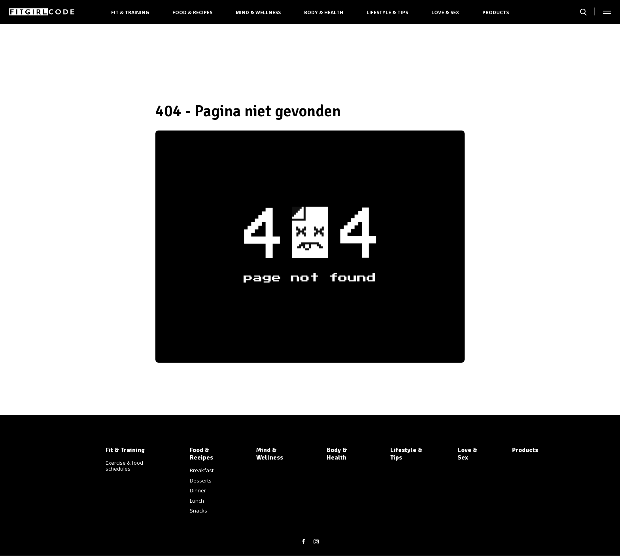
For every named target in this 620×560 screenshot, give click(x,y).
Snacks (198, 510)
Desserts (201, 480)
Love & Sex (445, 12)
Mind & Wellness (258, 12)
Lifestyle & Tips (387, 12)
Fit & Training (130, 12)
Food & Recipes (192, 12)
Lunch (197, 500)
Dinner (198, 490)
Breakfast (202, 470)
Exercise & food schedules (124, 466)
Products (495, 12)
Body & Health (323, 12)
